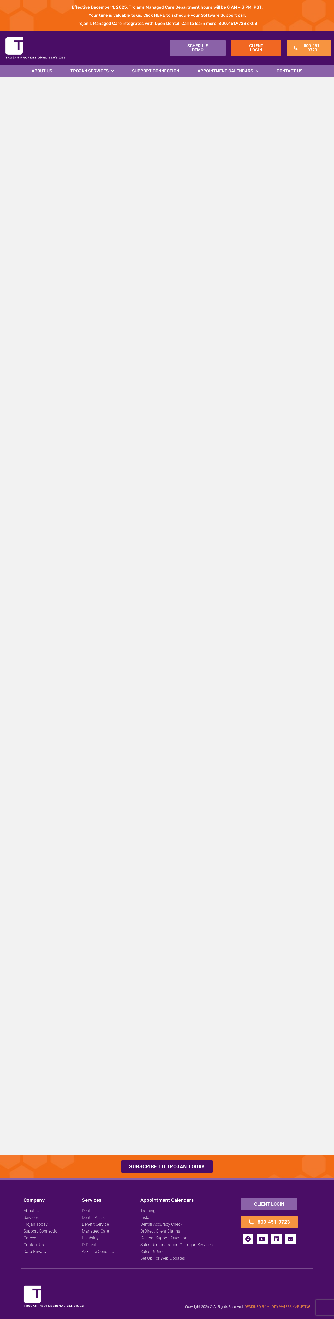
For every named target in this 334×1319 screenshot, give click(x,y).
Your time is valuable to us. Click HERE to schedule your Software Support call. (167, 15)
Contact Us (289, 70)
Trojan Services (92, 71)
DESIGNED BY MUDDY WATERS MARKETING (277, 1307)
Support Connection (155, 70)
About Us (42, 70)
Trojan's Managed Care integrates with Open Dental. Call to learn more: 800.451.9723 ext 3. (167, 23)
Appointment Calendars (228, 71)
